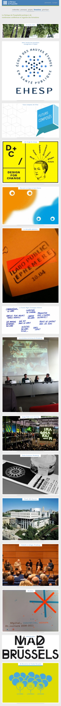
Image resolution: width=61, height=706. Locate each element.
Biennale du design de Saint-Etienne (30, 188)
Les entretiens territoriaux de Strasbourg (30, 338)
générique (45, 10)
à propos (54, 2)
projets (30, 10)
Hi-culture (30, 591)
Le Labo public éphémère (30, 229)
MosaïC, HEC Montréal (30, 499)
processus (23, 10)
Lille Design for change (30, 142)
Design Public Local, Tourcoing (30, 417)
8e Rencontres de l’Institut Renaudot (30, 664)
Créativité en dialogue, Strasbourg (30, 545)
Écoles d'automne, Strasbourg (30, 455)
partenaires (48, 2)
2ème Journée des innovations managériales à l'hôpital (30, 43)
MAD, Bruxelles (30, 636)
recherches (15, 10)
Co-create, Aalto (30, 25)
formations (37, 10)
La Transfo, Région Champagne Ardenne (30, 308)
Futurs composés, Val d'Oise (30, 105)
